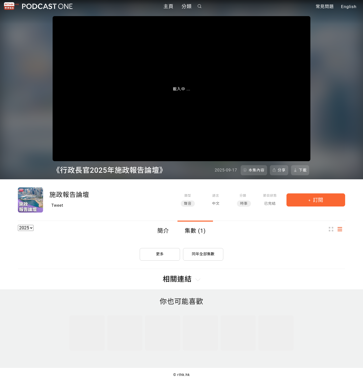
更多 (160, 252)
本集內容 (256, 170)
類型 (187, 195)
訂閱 (317, 200)
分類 (187, 7)
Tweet (57, 205)
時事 (244, 203)
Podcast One (47, 6)
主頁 (168, 7)
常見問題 (325, 7)
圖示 (332, 229)
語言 (215, 195)
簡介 (163, 230)
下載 (303, 170)
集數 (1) (195, 230)
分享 (282, 170)
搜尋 (200, 7)
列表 (341, 229)
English (348, 7)
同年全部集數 (203, 252)
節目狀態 (270, 195)
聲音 (188, 203)
